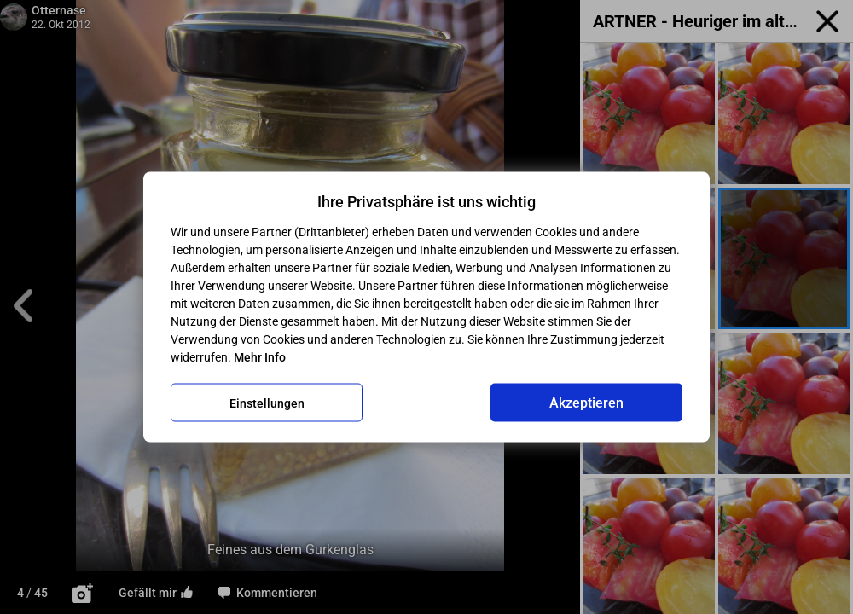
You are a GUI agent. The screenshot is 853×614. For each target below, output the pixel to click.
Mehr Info (260, 357)
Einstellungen (267, 402)
